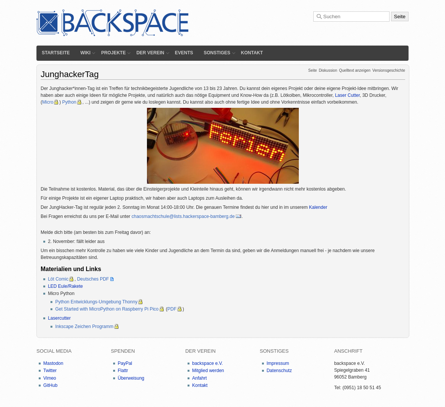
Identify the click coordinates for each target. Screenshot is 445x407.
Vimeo (49, 378)
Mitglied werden (208, 370)
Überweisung (131, 378)
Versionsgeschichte (388, 70)
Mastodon (53, 363)
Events (184, 52)
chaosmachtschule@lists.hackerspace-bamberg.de (183, 216)
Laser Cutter (347, 95)
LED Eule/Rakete (65, 286)
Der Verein (150, 52)
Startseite (56, 52)
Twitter (50, 370)
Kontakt (252, 52)
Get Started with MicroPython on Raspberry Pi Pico (106, 309)
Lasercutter (59, 318)
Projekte (113, 52)
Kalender (318, 207)
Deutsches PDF (93, 279)
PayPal (125, 363)
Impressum (278, 363)
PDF (172, 309)
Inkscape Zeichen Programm (84, 326)
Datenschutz (279, 370)
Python (69, 102)
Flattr (123, 370)
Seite (312, 70)
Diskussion (328, 70)
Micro (47, 102)
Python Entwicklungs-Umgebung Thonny (96, 301)
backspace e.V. (207, 363)
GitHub (50, 385)
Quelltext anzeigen (355, 70)
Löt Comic (58, 279)
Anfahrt (199, 378)
